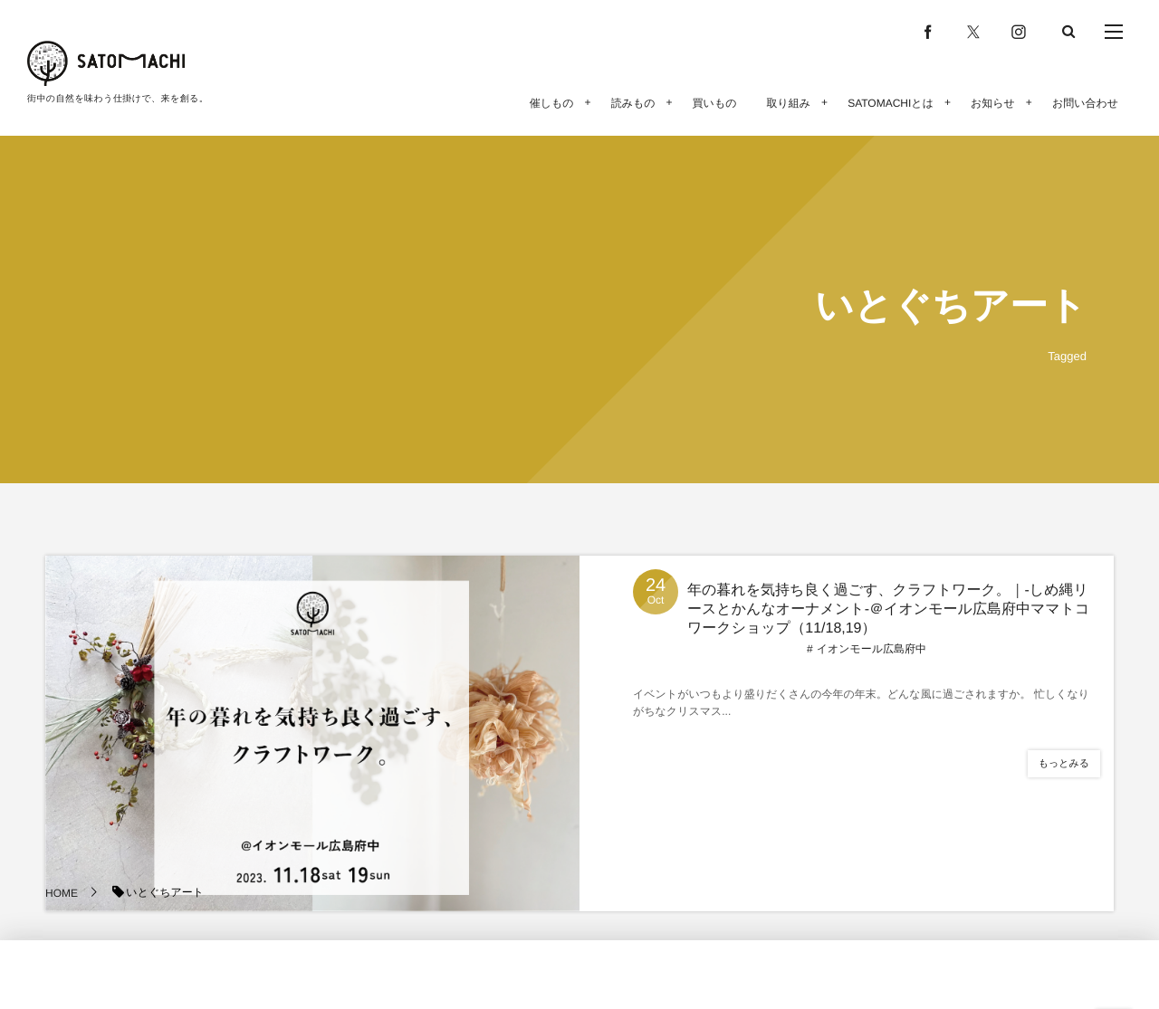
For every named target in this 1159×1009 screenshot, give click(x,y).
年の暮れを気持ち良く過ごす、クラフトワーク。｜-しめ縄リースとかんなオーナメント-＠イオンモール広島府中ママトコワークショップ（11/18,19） (888, 609)
